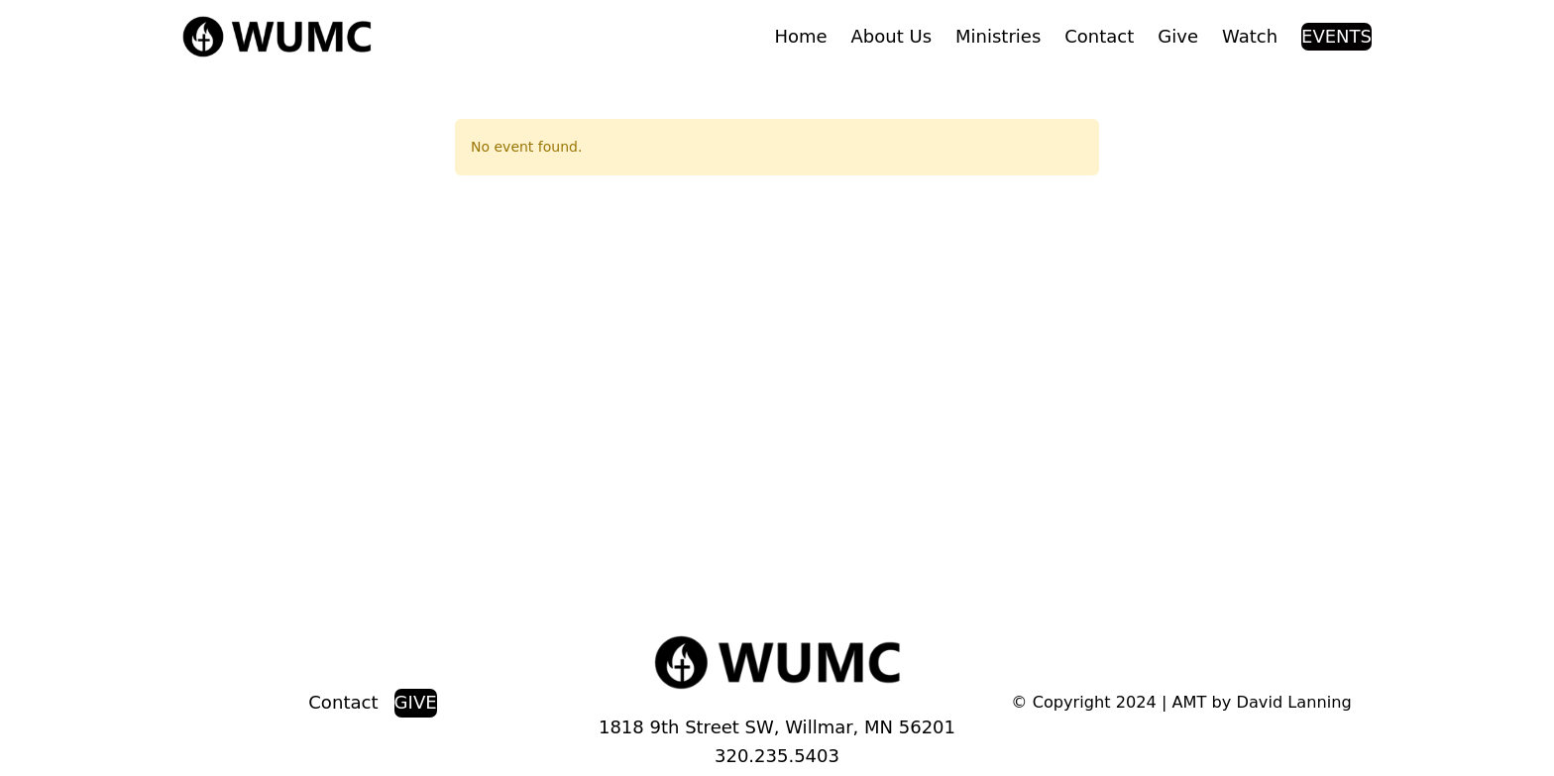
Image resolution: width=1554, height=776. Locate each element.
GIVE (415, 702)
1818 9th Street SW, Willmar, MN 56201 (777, 727)
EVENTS (1336, 36)
